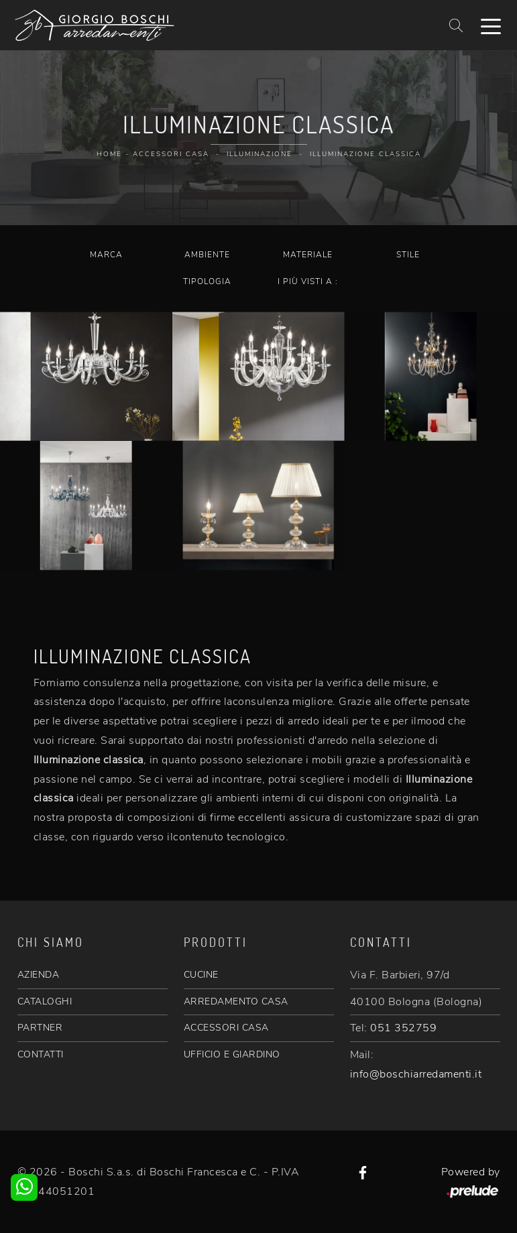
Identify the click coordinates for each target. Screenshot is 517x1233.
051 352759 (403, 1028)
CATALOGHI (44, 1001)
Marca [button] (106, 254)
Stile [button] (408, 254)
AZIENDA (38, 974)
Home (109, 154)
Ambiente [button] (207, 254)
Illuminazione (259, 154)
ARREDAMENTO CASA (236, 1001)
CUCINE (201, 974)
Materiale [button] (308, 254)
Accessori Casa (171, 154)
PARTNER (40, 1027)
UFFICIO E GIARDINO (232, 1054)
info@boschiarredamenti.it (416, 1074)
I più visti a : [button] (308, 281)
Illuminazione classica (365, 154)
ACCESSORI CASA (226, 1027)
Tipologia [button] (207, 281)
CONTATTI (40, 1054)
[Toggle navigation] (491, 25)
